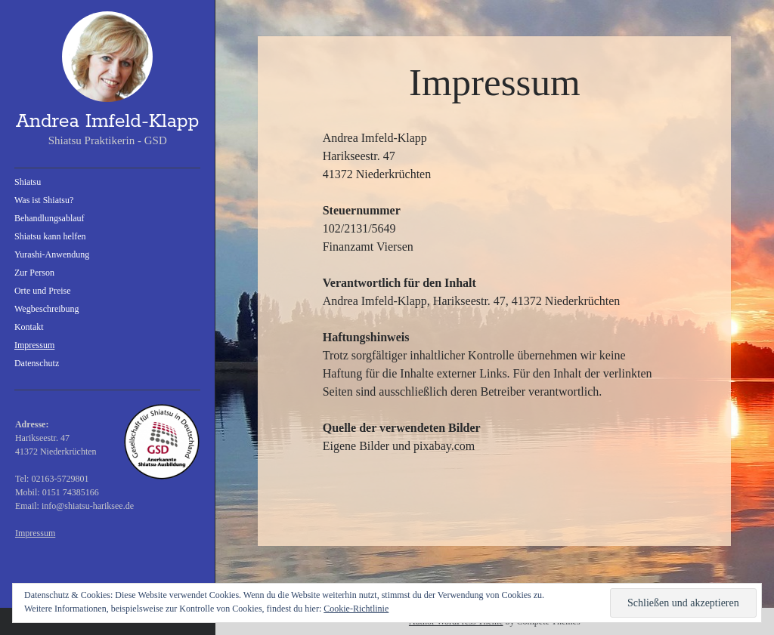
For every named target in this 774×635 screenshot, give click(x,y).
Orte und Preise (42, 290)
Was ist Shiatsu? (43, 200)
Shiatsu (27, 182)
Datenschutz (36, 363)
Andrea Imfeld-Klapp (107, 121)
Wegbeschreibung (46, 309)
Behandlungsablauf (49, 218)
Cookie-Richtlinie (356, 608)
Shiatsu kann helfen (50, 236)
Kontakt (29, 327)
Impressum (34, 345)
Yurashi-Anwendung (51, 254)
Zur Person (34, 272)
